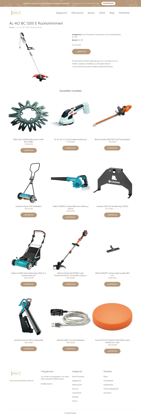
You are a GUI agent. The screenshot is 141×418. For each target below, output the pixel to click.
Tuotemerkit (124, 13)
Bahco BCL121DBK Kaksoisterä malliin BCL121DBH (29, 141)
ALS (106, 36)
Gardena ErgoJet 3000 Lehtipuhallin (28, 341)
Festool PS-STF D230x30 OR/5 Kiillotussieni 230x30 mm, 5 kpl (112, 342)
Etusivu (12, 28)
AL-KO (74, 38)
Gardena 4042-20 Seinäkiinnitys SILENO (112, 207)
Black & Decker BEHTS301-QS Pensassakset (112, 140)
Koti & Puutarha (88, 36)
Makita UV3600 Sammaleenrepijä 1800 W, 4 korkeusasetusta (28, 275)
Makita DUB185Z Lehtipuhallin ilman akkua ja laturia (70, 208)
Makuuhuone (77, 13)
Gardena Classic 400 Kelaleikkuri (29, 207)
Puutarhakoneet (114, 36)
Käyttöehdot (108, 386)
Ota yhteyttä (108, 382)
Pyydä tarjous (108, 3)
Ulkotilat (75, 398)
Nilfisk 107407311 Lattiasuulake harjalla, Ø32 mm (112, 275)
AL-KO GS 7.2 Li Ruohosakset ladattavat (70, 140)
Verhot (102, 13)
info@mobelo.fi (47, 385)
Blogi (112, 13)
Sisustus (91, 13)
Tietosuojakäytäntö (111, 390)
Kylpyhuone (61, 13)
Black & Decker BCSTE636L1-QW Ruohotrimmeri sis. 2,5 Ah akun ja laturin (71, 275)
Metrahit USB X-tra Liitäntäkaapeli (70, 341)
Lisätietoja (81, 53)
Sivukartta (107, 394)
